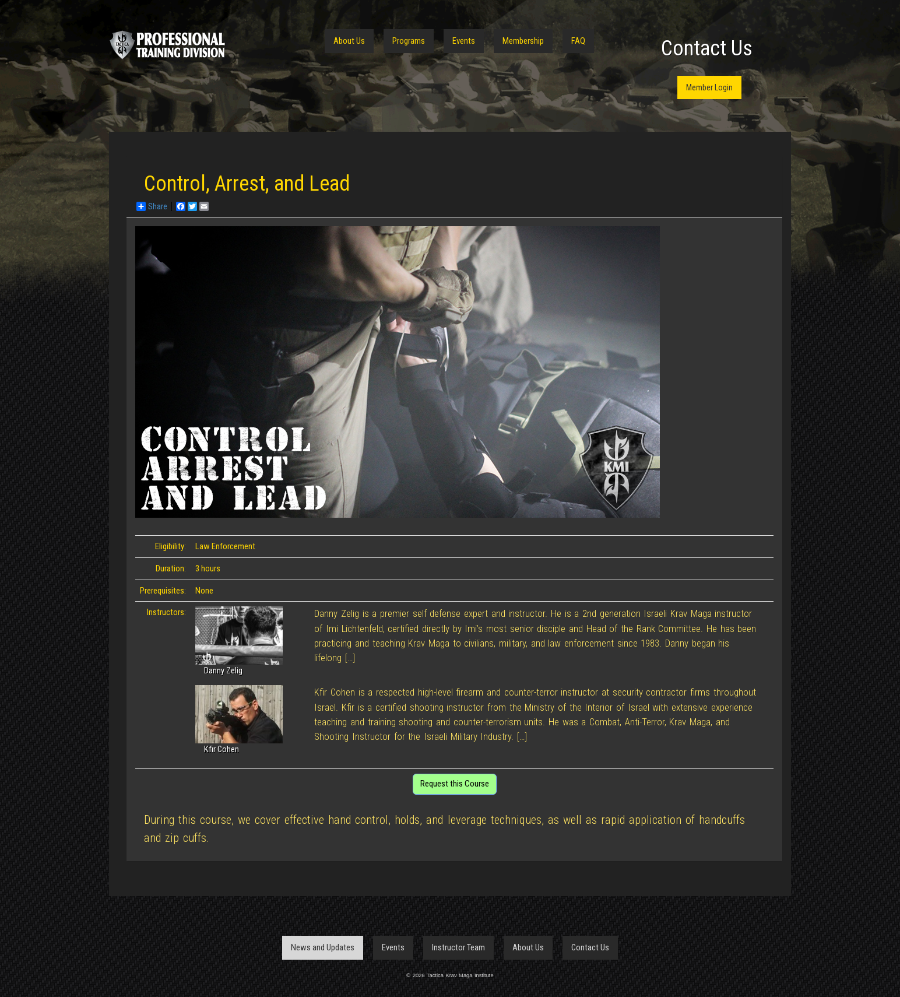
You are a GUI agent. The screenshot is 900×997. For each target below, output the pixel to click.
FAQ (578, 41)
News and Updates (322, 947)
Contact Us (707, 48)
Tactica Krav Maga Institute (167, 45)
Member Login (709, 87)
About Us (349, 41)
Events (463, 41)
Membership (523, 41)
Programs (408, 41)
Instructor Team (458, 947)
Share (151, 206)
